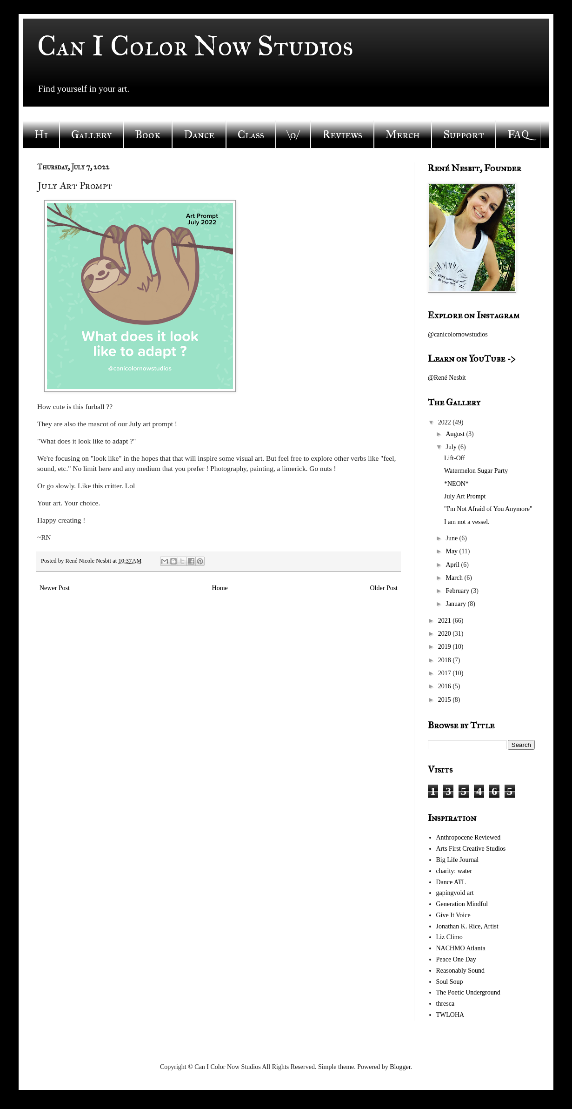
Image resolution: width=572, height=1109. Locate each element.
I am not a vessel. (467, 521)
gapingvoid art (455, 892)
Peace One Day (456, 959)
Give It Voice (453, 915)
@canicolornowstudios (458, 334)
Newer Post (55, 588)
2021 (445, 620)
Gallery (91, 134)
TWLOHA (450, 1014)
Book (147, 134)
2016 (445, 686)
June (452, 538)
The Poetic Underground (468, 992)
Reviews (342, 134)
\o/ (293, 134)
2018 (445, 660)
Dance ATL (451, 882)
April (453, 564)
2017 (445, 673)
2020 (445, 633)
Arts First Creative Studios (471, 848)
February (458, 590)
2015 (445, 699)
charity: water (454, 870)
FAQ (518, 134)
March (455, 577)
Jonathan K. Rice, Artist (467, 926)
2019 (445, 646)
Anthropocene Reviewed (468, 837)
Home (220, 588)
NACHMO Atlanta (461, 948)
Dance (199, 134)
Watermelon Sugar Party (476, 470)
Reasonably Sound (460, 970)
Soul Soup (449, 981)
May (452, 551)
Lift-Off (454, 458)
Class (251, 134)
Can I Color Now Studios (195, 46)
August (456, 433)
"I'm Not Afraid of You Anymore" (488, 508)
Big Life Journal (457, 859)
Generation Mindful (462, 904)
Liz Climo (449, 937)
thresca (445, 1003)
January (456, 603)
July (452, 447)
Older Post (384, 588)
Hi (41, 134)
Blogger (400, 1066)
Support (463, 134)
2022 (445, 422)
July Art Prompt (465, 496)
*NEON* (456, 483)
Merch (403, 134)
